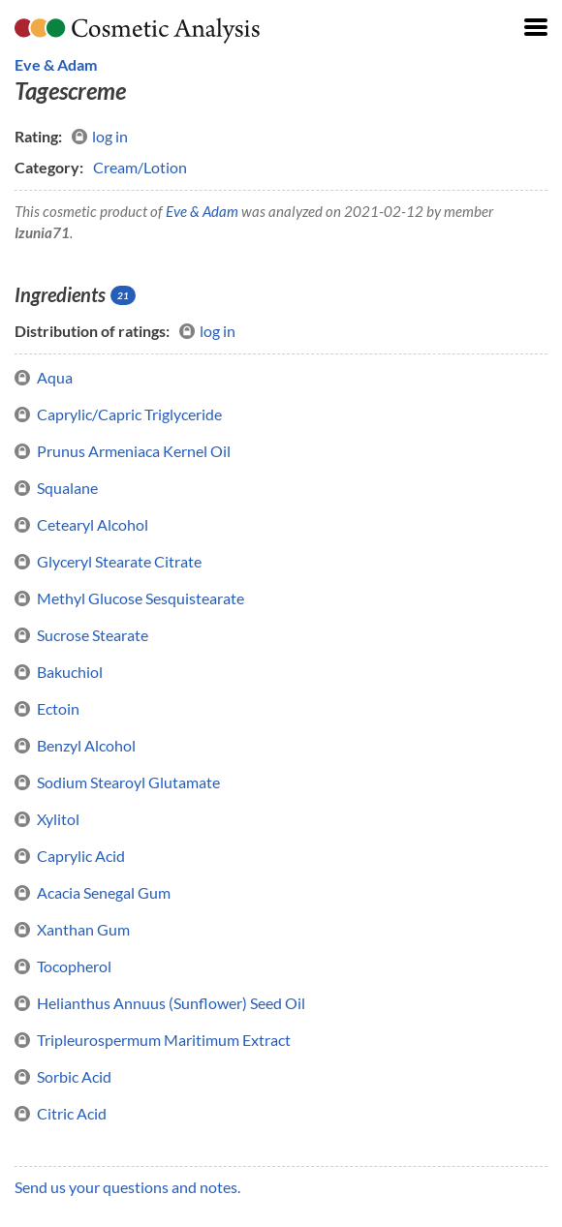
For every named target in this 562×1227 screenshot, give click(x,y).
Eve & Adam (56, 64)
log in (100, 136)
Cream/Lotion (140, 167)
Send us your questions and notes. (127, 1187)
